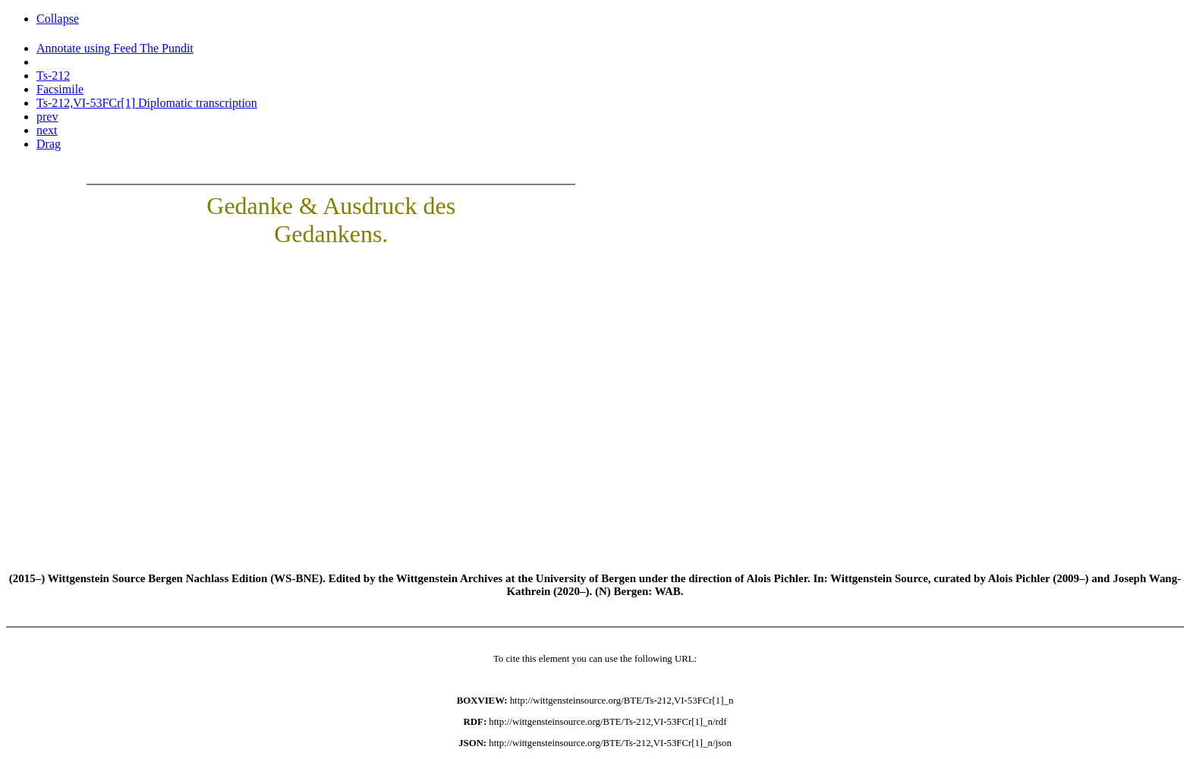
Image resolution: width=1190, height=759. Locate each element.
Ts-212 (53, 75)
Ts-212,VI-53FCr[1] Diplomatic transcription (146, 102)
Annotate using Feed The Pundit (115, 48)
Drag (48, 143)
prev (47, 116)
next (47, 130)
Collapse (57, 18)
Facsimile (59, 89)
